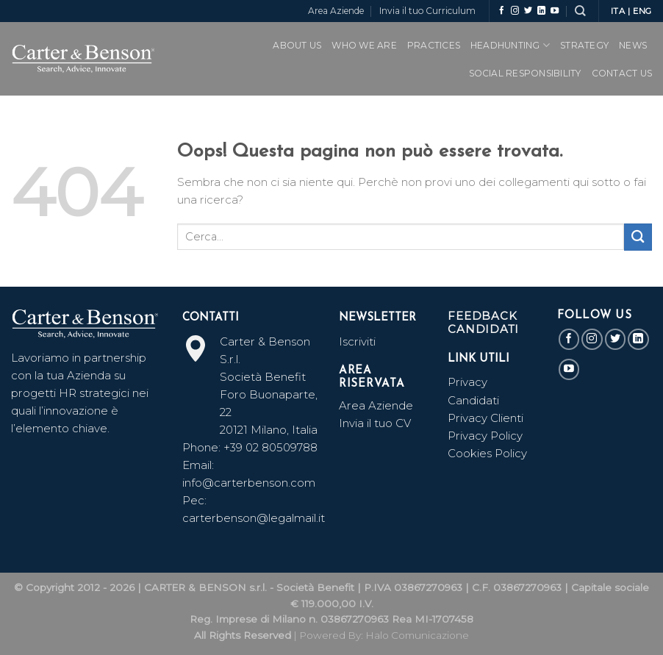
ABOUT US (297, 45)
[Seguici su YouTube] (555, 11)
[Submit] (638, 237)
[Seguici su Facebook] (502, 11)
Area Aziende (336, 10)
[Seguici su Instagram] (515, 11)
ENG (642, 11)
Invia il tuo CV (375, 423)
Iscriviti (357, 341)
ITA (618, 11)
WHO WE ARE (364, 45)
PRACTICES (433, 45)
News (633, 45)
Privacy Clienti (485, 418)
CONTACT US (622, 73)
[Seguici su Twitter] (528, 11)
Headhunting (510, 45)
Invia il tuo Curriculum (427, 10)
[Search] (580, 11)
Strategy (584, 45)
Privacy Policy (485, 436)
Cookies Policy (487, 453)
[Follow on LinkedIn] (541, 11)
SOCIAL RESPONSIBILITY (525, 73)
